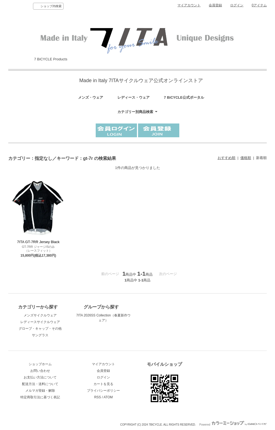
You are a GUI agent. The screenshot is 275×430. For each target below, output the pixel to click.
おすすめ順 (226, 158)
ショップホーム (40, 364)
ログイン (236, 5)
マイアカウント (188, 5)
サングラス (40, 335)
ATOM (108, 397)
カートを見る (103, 384)
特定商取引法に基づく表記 (40, 397)
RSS (97, 397)
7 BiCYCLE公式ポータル (184, 97)
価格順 (245, 158)
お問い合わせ (40, 371)
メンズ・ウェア (90, 97)
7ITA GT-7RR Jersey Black (38, 242)
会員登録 (215, 5)
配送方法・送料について (40, 384)
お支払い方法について (40, 377)
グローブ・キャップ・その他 (40, 328)
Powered (233, 424)
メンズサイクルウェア (40, 315)
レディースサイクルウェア (40, 322)
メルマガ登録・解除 (40, 391)
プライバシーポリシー (103, 391)
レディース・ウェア (133, 97)
